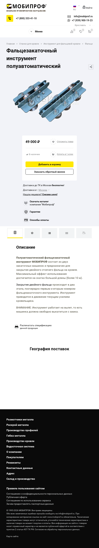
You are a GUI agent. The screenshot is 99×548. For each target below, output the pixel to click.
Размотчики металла (20, 419)
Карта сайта (12, 536)
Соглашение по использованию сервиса (28, 500)
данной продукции (36, 326)
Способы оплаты (39, 220)
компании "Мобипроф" (42, 203)
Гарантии (35, 211)
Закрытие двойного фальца (34, 284)
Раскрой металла (17, 424)
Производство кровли (20, 441)
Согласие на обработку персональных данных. (57, 529)
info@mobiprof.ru (66, 513)
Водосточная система (20, 446)
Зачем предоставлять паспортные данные (30, 503)
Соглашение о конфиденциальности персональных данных (39, 493)
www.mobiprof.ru (55, 517)
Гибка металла (16, 435)
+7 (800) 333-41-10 (26, 18)
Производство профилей (22, 430)
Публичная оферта (16, 497)
